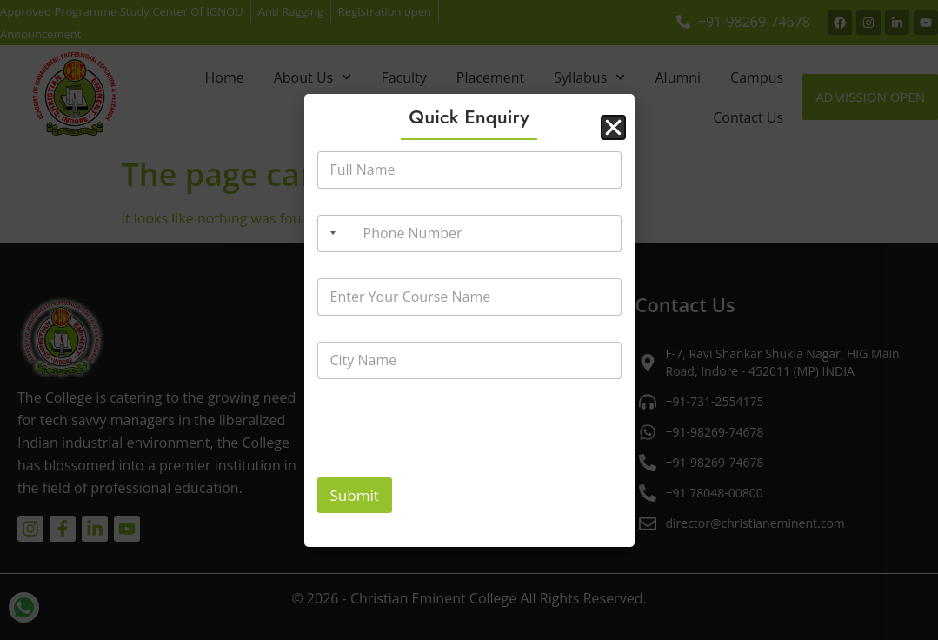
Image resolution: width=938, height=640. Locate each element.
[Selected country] (329, 233)
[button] (613, 127)
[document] (469, 320)
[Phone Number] (469, 233)
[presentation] (449, 466)
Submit (354, 495)
